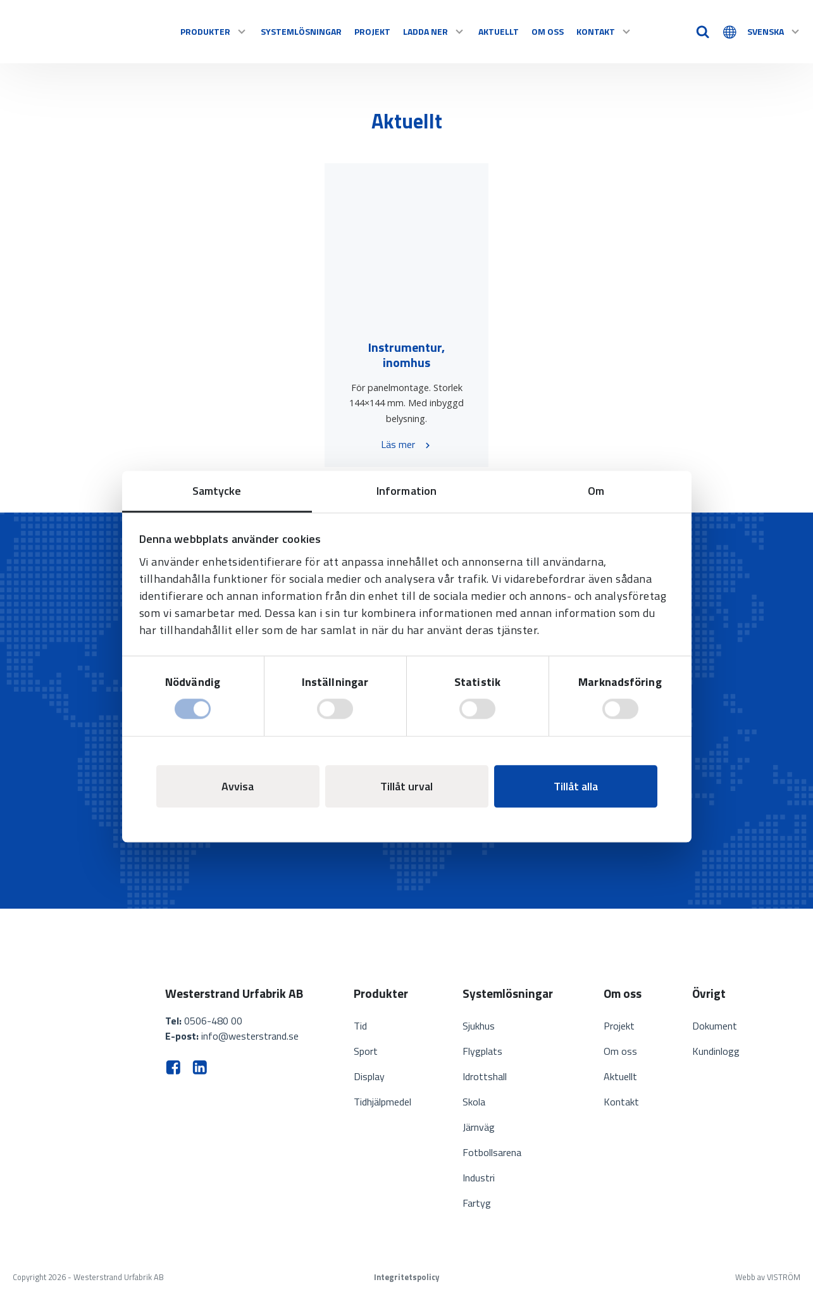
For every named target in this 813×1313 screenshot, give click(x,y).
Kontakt (604, 31)
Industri (478, 1177)
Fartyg (476, 1202)
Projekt (372, 31)
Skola (473, 1101)
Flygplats (482, 1051)
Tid (360, 1025)
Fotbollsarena (491, 1152)
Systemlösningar (301, 31)
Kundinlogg (716, 1051)
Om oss (547, 31)
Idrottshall (484, 1076)
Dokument (714, 1025)
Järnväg (478, 1127)
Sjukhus (478, 1025)
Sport (366, 1051)
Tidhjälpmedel (382, 1101)
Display (369, 1076)
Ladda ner (434, 31)
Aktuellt (498, 31)
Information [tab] (406, 490)
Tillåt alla (576, 786)
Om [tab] (596, 490)
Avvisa (237, 786)
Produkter (214, 31)
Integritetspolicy (406, 1277)
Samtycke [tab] (217, 490)
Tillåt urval (406, 786)
